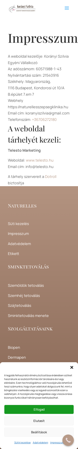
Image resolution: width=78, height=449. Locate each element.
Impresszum (57, 442)
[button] (72, 367)
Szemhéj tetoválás (24, 295)
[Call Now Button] (68, 440)
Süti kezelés (18, 223)
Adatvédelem (40, 442)
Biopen (14, 347)
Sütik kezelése (22, 442)
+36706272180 (44, 119)
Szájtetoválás (19, 305)
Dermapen (17, 357)
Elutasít (39, 421)
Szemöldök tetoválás (26, 285)
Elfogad (39, 409)
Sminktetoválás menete (28, 315)
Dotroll (50, 176)
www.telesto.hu (40, 160)
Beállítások (39, 432)
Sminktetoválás (28, 266)
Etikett (13, 253)
